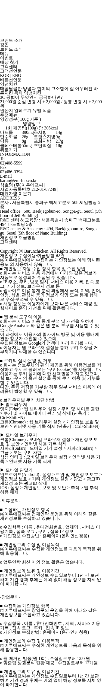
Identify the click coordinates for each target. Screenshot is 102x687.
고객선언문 (11, 71)
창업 (4, 44)
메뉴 (4, 53)
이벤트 (6, 58)
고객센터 (8, 66)
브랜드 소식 (11, 49)
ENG (16, 75)
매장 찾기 (9, 62)
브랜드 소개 (11, 40)
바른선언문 (11, 79)
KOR (4, 75)
